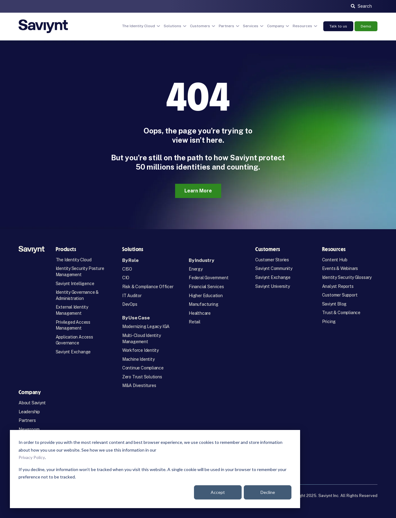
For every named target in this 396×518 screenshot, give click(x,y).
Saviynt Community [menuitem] (273, 268)
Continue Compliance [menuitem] (143, 367)
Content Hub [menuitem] (334, 259)
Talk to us (338, 26)
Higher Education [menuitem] (206, 295)
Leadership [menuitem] (29, 411)
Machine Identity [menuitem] (138, 359)
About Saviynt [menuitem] (32, 402)
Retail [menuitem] (194, 321)
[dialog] (155, 469)
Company (275, 26)
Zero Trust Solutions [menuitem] (142, 376)
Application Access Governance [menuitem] (74, 340)
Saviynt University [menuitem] (272, 286)
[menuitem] (150, 260)
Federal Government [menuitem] (208, 277)
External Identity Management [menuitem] (72, 310)
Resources (302, 26)
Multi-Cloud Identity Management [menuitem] (141, 338)
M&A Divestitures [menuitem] (139, 385)
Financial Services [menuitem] (206, 286)
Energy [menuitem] (196, 269)
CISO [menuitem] (127, 269)
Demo (366, 26)
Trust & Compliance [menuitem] (341, 312)
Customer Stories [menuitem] (272, 259)
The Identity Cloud (138, 26)
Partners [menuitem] (27, 420)
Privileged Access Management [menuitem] (73, 325)
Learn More (198, 191)
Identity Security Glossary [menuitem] (347, 277)
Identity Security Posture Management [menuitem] (80, 271)
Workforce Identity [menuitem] (140, 350)
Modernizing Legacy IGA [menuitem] (146, 326)
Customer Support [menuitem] (340, 295)
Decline (267, 492)
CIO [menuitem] (125, 277)
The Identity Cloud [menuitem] (74, 259)
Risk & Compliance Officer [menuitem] (148, 286)
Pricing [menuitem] (329, 321)
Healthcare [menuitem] (200, 313)
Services (250, 26)
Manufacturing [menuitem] (203, 304)
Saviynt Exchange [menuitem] (73, 351)
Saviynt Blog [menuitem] (334, 303)
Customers (200, 26)
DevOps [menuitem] (129, 304)
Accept (218, 492)
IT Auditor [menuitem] (132, 295)
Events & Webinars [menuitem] (340, 268)
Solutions (172, 26)
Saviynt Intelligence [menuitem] (75, 283)
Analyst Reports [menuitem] (338, 286)
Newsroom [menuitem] (29, 429)
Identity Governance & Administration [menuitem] (77, 295)
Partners (226, 26)
